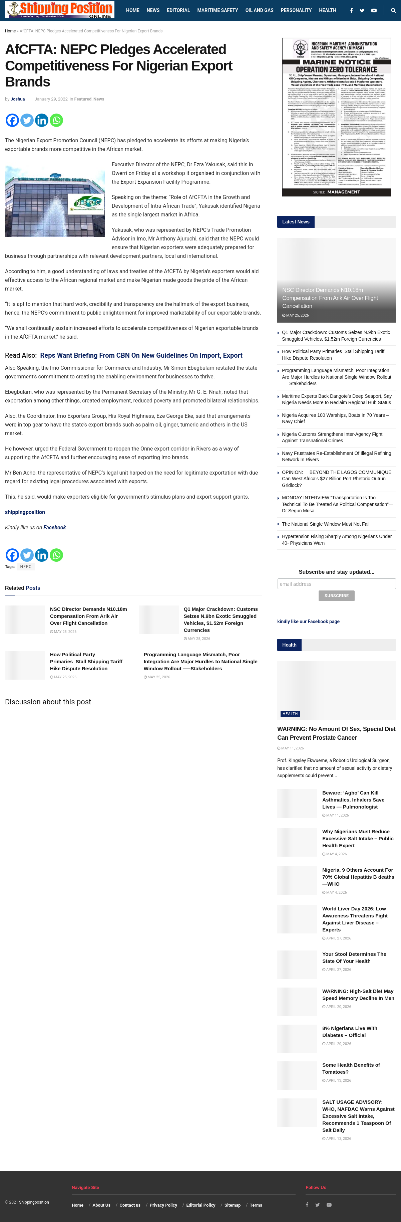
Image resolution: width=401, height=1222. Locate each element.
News (153, 10)
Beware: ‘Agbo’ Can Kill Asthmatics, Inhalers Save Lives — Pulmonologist (353, 798)
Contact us (129, 1203)
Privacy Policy (163, 1203)
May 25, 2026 (63, 632)
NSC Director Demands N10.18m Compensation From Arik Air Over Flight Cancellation (88, 616)
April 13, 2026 (336, 1079)
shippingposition (25, 512)
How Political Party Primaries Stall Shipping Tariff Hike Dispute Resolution (86, 661)
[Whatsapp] (56, 120)
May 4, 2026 (334, 853)
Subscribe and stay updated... (337, 572)
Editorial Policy (200, 1203)
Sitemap (233, 1203)
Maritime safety (217, 10)
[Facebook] (12, 120)
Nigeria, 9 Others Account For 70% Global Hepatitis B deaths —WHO (358, 875)
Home (132, 10)
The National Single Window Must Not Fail (325, 524)
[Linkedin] (41, 120)
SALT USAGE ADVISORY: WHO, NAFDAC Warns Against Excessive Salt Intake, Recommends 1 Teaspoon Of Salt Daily (358, 1114)
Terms (256, 1203)
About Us (102, 1203)
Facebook (54, 527)
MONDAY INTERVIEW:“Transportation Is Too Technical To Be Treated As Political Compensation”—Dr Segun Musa (337, 504)
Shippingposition (34, 1201)
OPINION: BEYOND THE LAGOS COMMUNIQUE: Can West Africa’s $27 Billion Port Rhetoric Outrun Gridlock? (337, 479)
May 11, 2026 (290, 747)
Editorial (178, 10)
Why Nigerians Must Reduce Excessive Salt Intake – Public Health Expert (357, 837)
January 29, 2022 (51, 99)
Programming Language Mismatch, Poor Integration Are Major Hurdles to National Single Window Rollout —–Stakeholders (201, 661)
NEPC (26, 566)
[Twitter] (27, 120)
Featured (83, 99)
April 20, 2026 (336, 1005)
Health (327, 10)
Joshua (18, 99)
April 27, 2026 (336, 936)
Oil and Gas (260, 10)
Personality (296, 10)
